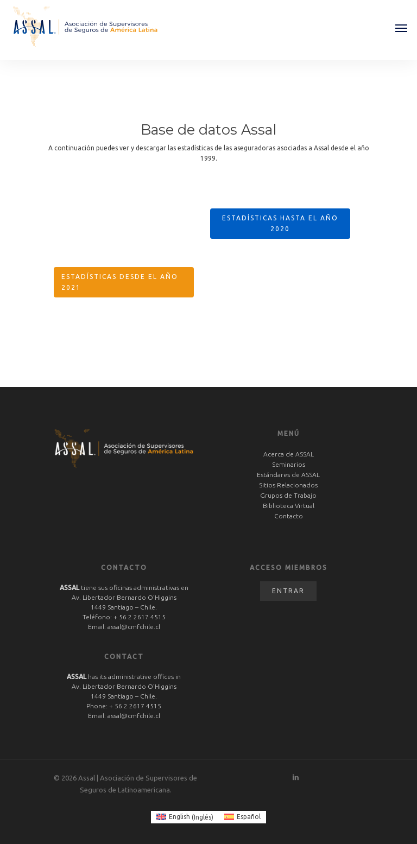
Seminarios (288, 464)
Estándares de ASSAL (288, 474)
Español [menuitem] (249, 816)
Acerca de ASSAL (288, 454)
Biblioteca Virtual (288, 505)
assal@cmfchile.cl (134, 626)
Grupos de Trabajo (288, 495)
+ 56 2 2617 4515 (139, 616)
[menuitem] (185, 817)
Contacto (288, 515)
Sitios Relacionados (288, 484)
